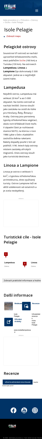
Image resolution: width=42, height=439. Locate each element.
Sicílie (22, 60)
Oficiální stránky (17, 320)
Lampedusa (9, 263)
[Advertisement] (23, 213)
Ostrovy (34, 20)
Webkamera (17, 304)
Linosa (34, 263)
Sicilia (7, 22)
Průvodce (25, 20)
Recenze (35, 304)
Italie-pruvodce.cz (11, 20)
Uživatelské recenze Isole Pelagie (17, 382)
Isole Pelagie (17, 22)
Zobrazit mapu (13, 36)
